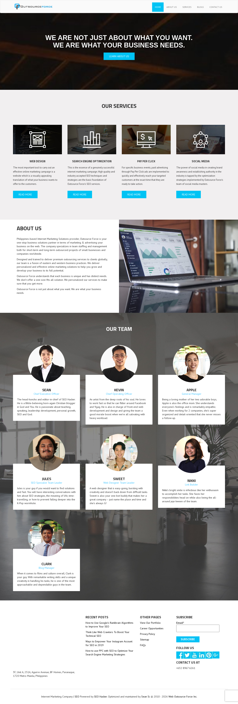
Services (187, 7)
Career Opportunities (151, 628)
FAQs (143, 645)
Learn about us (119, 56)
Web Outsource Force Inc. (182, 696)
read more (25, 194)
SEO (77, 696)
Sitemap (144, 639)
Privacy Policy (147, 634)
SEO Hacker (100, 696)
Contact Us (215, 7)
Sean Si (145, 696)
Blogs (200, 7)
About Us (171, 7)
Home (158, 7)
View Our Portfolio (150, 622)
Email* (197, 626)
